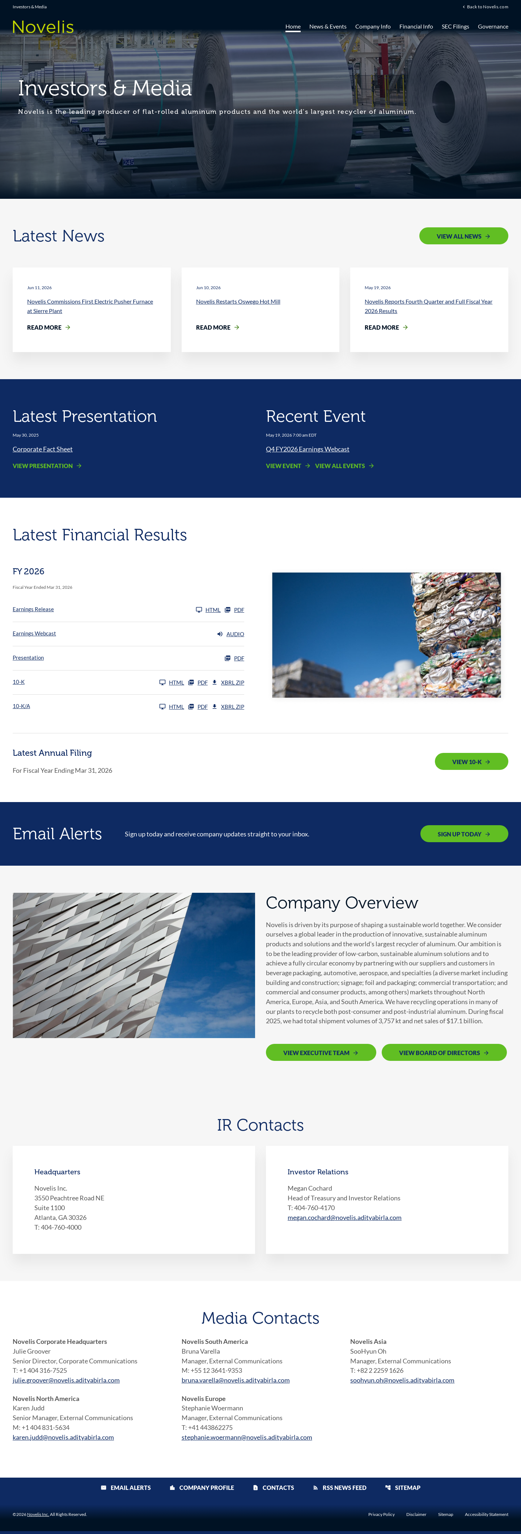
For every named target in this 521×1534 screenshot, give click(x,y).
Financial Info (416, 26)
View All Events (340, 466)
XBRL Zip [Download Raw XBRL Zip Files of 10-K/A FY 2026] (227, 707)
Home (293, 26)
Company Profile (201, 1490)
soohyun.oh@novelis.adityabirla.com (402, 1382)
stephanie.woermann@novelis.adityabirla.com (247, 1440)
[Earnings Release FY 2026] (117, 610)
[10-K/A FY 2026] (98, 707)
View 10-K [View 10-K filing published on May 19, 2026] (467, 762)
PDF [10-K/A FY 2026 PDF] (198, 707)
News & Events (328, 26)
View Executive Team (316, 1054)
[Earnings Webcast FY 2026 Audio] (128, 634)
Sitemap (402, 1490)
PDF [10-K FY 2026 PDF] (198, 683)
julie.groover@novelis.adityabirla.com (66, 1382)
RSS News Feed (340, 1490)
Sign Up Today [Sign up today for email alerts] (460, 834)
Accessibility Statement (486, 1517)
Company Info (373, 26)
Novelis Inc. (38, 1517)
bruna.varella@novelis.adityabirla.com (236, 1382)
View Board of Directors (439, 1054)
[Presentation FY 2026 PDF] (128, 658)
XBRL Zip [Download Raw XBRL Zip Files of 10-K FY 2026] (227, 683)
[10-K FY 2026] (98, 683)
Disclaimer (416, 1517)
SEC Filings (455, 26)
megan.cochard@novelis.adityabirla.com (345, 1219)
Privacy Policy (381, 1517)
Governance (493, 26)
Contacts (273, 1490)
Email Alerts (126, 1490)
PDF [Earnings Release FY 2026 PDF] (234, 610)
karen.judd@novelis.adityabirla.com (63, 1440)
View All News (459, 236)
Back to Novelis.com (487, 6)
